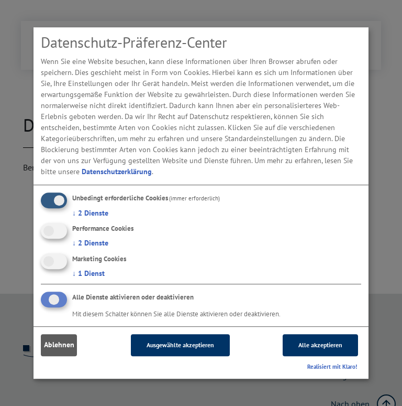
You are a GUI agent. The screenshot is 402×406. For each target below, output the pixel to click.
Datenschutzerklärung (117, 171)
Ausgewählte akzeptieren (180, 345)
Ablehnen (59, 345)
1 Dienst (88, 273)
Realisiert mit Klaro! (332, 366)
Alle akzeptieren (320, 345)
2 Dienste (90, 213)
